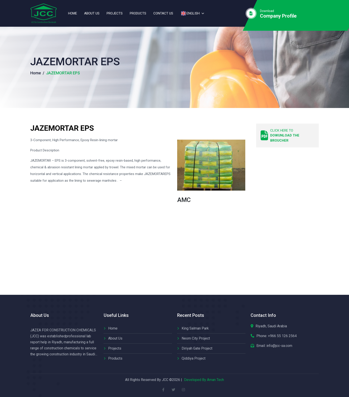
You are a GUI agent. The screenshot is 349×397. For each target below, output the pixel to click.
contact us (163, 13)
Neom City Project (196, 338)
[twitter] (173, 390)
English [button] (190, 13)
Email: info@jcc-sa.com (274, 346)
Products (138, 13)
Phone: (276, 336)
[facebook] (163, 390)
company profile (278, 16)
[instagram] (183, 390)
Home (72, 13)
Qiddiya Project (193, 358)
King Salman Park (195, 328)
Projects (115, 13)
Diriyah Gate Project (197, 348)
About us (91, 13)
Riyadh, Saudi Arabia (271, 326)
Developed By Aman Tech (204, 380)
